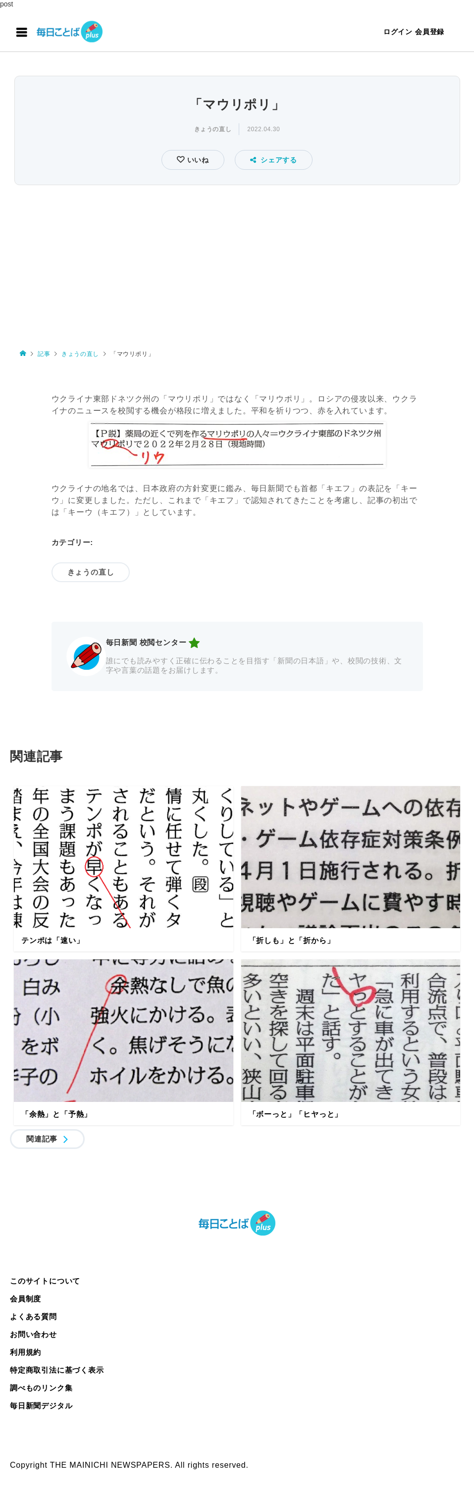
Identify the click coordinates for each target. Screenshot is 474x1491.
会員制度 (25, 1298)
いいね (197, 160)
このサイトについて (45, 1281)
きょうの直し (213, 129)
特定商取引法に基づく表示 (57, 1370)
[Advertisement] (237, 262)
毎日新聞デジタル (41, 1405)
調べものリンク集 (41, 1388)
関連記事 (41, 1139)
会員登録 (429, 32)
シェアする (273, 160)
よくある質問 (33, 1316)
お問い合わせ (33, 1334)
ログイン (398, 32)
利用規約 (25, 1352)
